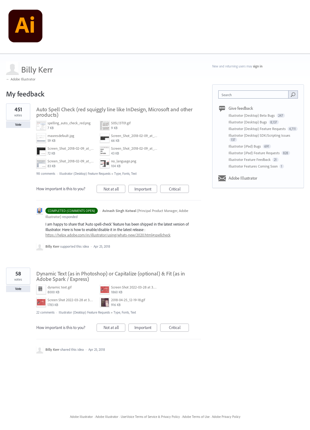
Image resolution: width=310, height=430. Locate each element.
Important (145, 189)
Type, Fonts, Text (125, 173)
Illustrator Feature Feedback (250, 159)
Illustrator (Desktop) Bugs (248, 122)
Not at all (115, 189)
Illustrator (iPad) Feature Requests (255, 153)
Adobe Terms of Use (195, 417)
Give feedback (241, 108)
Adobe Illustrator (243, 178)
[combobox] (254, 94)
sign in (257, 66)
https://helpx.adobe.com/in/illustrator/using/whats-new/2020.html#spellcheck (107, 235)
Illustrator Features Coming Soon (254, 166)
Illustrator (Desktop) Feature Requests (84, 173)
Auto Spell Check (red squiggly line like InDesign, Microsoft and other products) (114, 112)
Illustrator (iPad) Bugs (245, 146)
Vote (18, 124)
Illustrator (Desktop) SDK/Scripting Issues (259, 135)
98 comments (45, 173)
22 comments (45, 312)
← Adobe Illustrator (20, 79)
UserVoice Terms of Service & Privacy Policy (150, 417)
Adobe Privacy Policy (226, 417)
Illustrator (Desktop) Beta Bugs (252, 115)
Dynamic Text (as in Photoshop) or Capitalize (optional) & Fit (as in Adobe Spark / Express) (110, 276)
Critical (179, 189)
